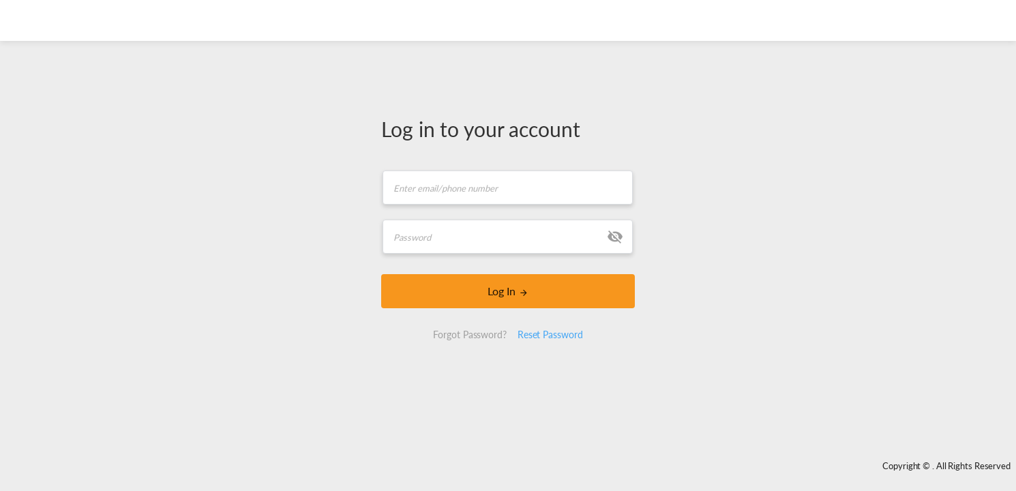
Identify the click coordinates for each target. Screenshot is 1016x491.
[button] (615, 236)
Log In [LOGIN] (508, 290)
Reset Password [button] (550, 334)
